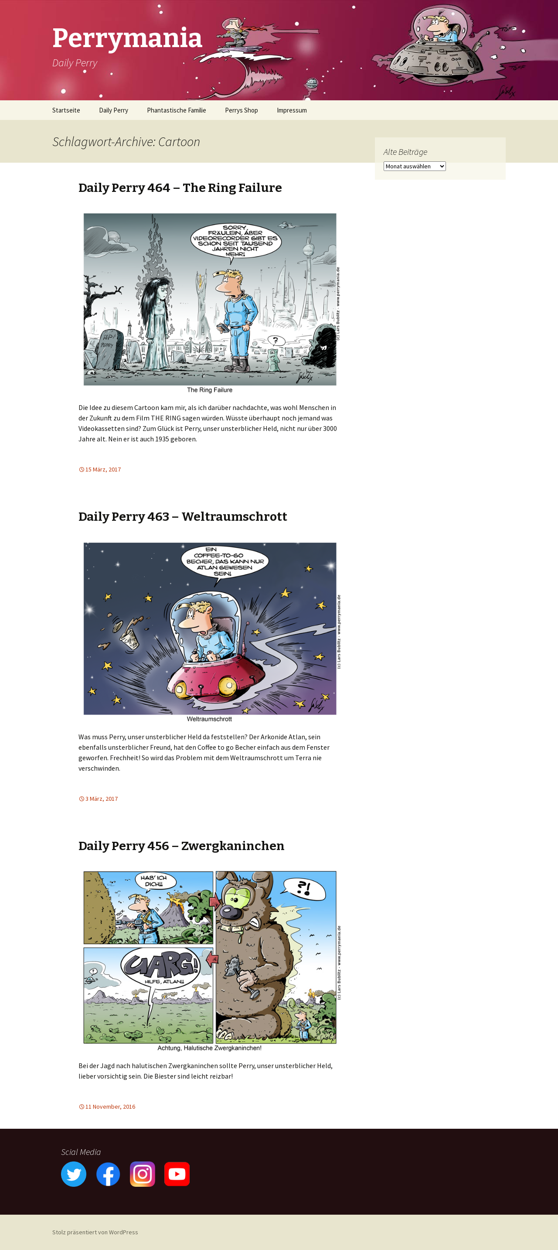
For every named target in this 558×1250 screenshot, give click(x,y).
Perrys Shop (241, 110)
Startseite (66, 110)
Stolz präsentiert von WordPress (95, 1232)
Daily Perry (113, 110)
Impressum (292, 110)
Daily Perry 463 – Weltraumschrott (182, 516)
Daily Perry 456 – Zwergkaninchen (181, 846)
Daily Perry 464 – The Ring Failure (180, 188)
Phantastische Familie (176, 110)
